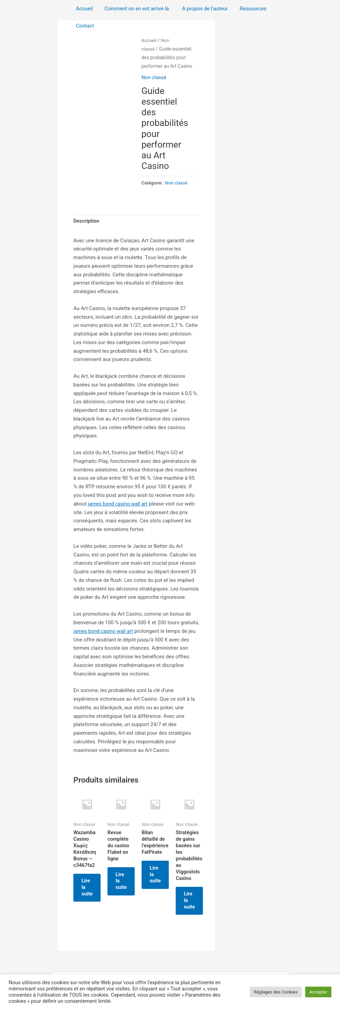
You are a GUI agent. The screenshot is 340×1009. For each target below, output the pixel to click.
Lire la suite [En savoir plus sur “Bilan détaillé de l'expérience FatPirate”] (167, 881)
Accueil (83, 9)
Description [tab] (86, 221)
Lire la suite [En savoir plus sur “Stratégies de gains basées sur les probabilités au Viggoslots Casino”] (206, 895)
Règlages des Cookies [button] (276, 992)
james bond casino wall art (119, 504)
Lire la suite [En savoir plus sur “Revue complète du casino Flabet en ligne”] (128, 881)
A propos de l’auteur (201, 9)
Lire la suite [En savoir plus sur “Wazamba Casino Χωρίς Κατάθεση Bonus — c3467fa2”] (89, 888)
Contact (84, 26)
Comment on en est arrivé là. (135, 9)
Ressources (248, 9)
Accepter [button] (318, 992)
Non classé (154, 77)
